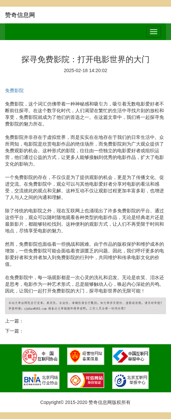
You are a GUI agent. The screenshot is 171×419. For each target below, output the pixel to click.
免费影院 (14, 90)
